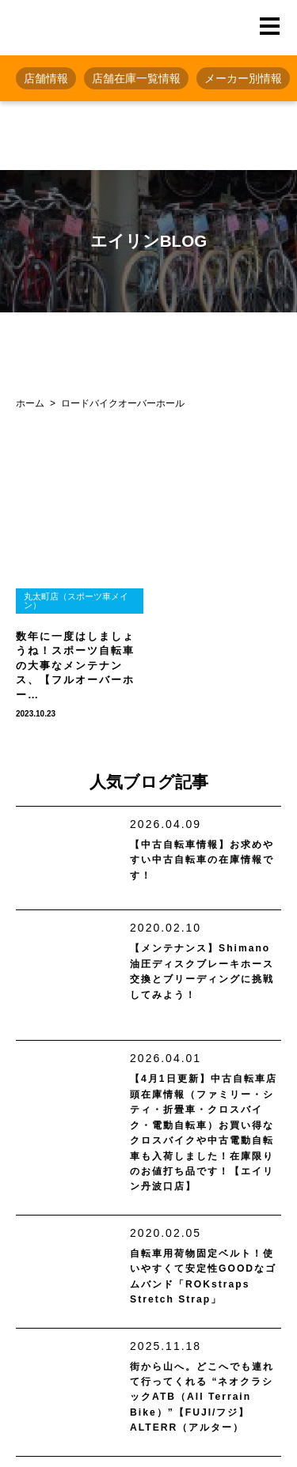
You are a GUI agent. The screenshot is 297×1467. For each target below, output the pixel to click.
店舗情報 (46, 78)
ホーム (30, 403)
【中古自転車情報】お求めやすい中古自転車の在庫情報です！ (201, 862)
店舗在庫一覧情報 (136, 78)
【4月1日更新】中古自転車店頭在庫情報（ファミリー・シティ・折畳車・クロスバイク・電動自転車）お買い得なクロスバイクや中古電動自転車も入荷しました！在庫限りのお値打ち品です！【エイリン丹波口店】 (203, 1146)
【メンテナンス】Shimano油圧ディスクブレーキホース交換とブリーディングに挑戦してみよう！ (205, 974)
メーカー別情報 (243, 78)
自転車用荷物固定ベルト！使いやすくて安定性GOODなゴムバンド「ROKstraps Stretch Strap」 (202, 1314)
